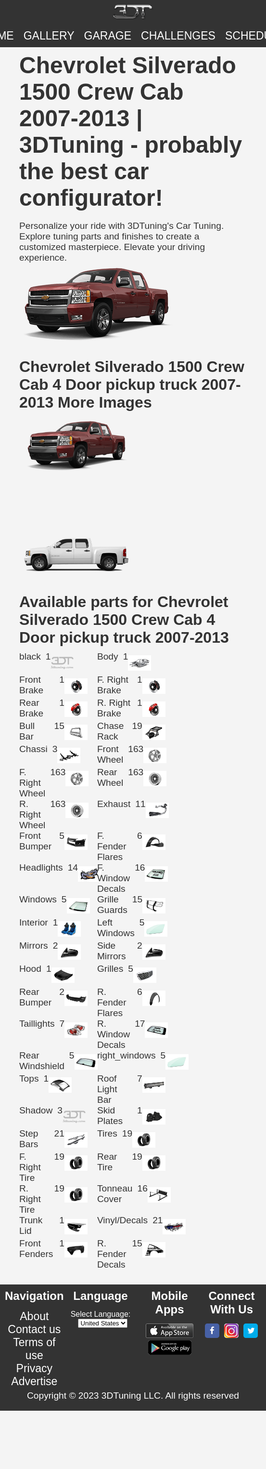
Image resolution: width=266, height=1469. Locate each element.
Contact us (34, 1329)
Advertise (34, 1381)
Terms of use (34, 1349)
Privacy (34, 1368)
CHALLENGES (178, 35)
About (34, 1316)
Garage (108, 35)
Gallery (49, 35)
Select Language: (101, 1314)
